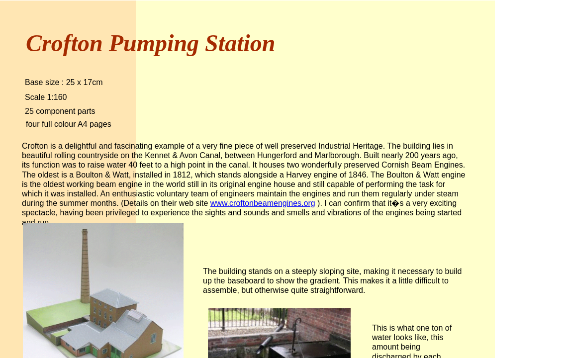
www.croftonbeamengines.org (262, 203)
